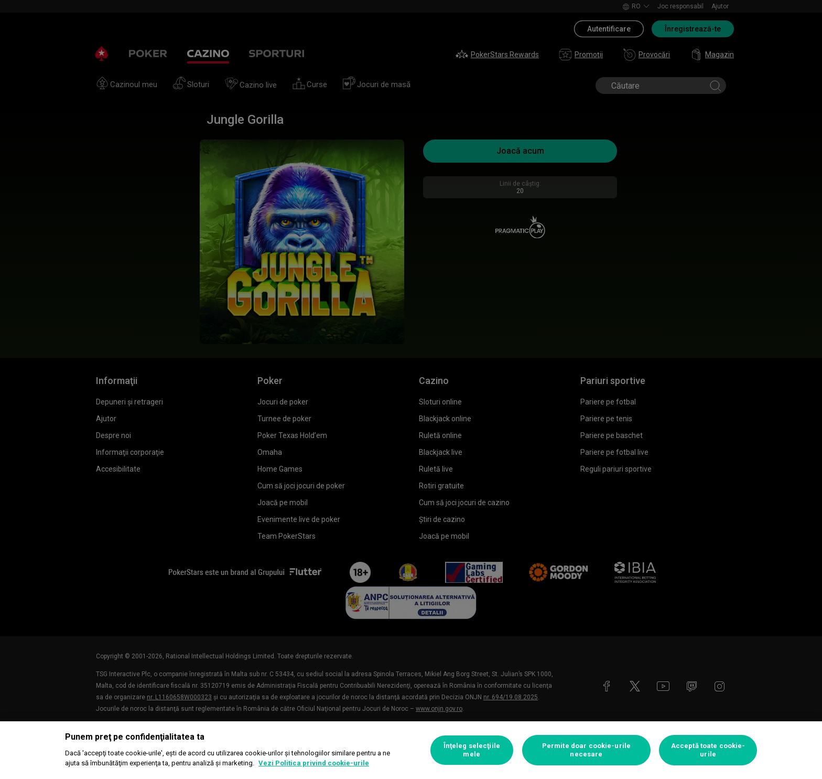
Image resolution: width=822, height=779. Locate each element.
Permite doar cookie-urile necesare (586, 750)
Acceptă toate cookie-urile (708, 750)
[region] (411, 750)
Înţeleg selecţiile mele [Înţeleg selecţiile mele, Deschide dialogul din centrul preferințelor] (472, 750)
